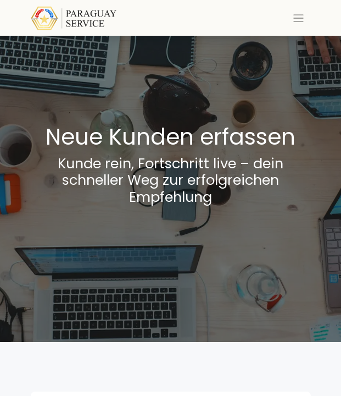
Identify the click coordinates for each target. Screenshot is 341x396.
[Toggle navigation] (298, 18)
